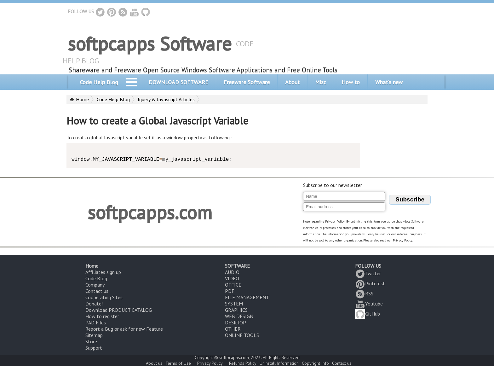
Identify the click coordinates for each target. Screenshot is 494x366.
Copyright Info (315, 363)
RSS (364, 293)
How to (351, 82)
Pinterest (370, 283)
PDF (229, 291)
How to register (102, 316)
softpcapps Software (150, 43)
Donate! (94, 303)
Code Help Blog (99, 82)
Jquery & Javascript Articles (166, 99)
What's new (389, 82)
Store (91, 341)
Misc (320, 82)
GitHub (367, 314)
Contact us (96, 291)
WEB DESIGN (239, 316)
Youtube (369, 303)
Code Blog (96, 278)
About (292, 82)
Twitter (368, 273)
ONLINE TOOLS (242, 335)
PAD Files (95, 322)
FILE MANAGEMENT (247, 297)
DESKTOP (235, 322)
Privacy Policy (210, 363)
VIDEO (232, 278)
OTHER (233, 329)
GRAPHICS (236, 310)
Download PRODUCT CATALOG (118, 310)
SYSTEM (234, 303)
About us (154, 363)
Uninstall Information (279, 363)
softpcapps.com (150, 212)
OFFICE (233, 285)
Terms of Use (178, 363)
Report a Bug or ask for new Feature (124, 329)
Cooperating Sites (104, 297)
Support (93, 348)
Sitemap (94, 335)
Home (82, 99)
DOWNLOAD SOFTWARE (178, 82)
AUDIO (232, 272)
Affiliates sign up (103, 272)
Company (95, 285)
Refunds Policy (242, 363)
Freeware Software (247, 82)
